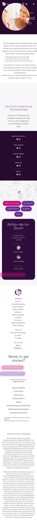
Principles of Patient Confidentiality (18, 405)
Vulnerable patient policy (18, 412)
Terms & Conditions (18, 387)
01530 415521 (18, 269)
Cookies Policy (18, 395)
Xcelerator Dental (18, 381)
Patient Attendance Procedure (18, 409)
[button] (34, 4)
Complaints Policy (18, 398)
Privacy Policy (18, 391)
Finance (18, 402)
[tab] (12, 203)
